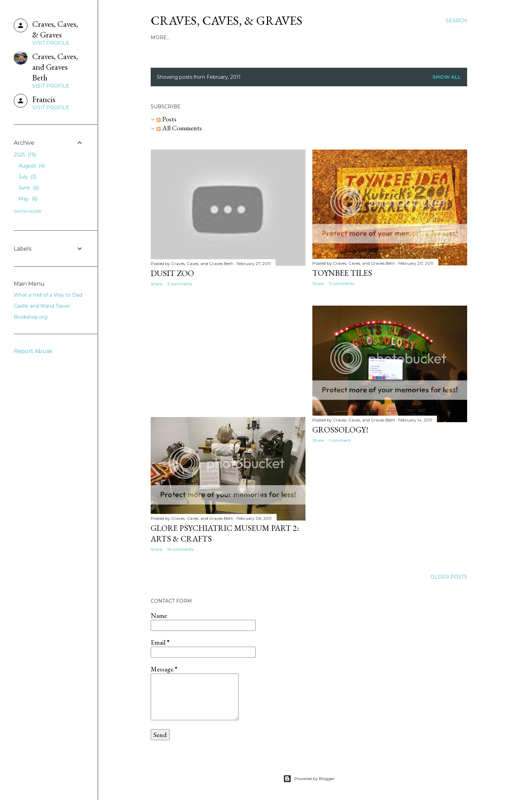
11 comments (341, 283)
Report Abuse (33, 351)
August (32, 166)
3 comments (179, 283)
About (180, 37)
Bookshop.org (30, 317)
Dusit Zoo (172, 273)
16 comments (180, 549)
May (28, 199)
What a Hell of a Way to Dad (234, 37)
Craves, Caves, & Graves (226, 20)
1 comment (340, 440)
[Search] (456, 20)
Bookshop (361, 37)
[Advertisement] (228, 352)
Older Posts (448, 577)
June (29, 188)
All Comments (179, 127)
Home (159, 37)
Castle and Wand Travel (41, 306)
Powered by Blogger (309, 779)
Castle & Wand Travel (311, 37)
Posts (166, 118)
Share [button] (156, 283)
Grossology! (340, 429)
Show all (446, 77)
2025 (25, 155)
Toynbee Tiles (342, 272)
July (27, 177)
